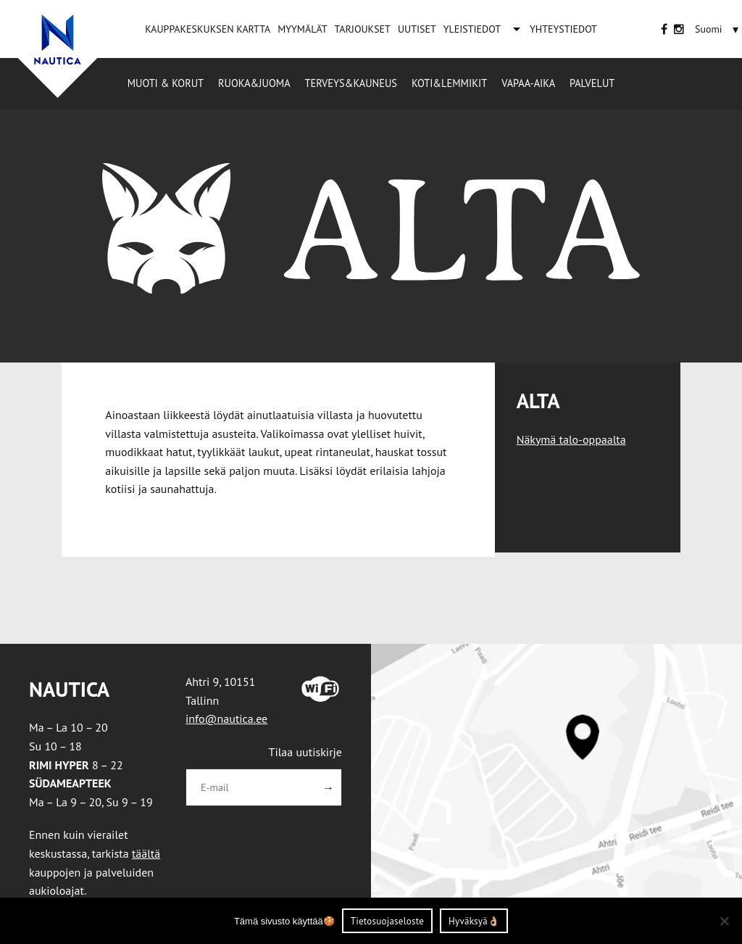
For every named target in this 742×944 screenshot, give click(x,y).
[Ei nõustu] (724, 921)
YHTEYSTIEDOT (563, 29)
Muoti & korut (166, 83)
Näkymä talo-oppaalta (571, 439)
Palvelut (592, 83)
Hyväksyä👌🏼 (474, 921)
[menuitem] (708, 29)
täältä (146, 853)
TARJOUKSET (362, 29)
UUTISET (417, 29)
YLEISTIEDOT (472, 29)
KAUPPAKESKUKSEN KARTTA (207, 29)
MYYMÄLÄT (302, 29)
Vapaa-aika (528, 83)
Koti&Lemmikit (449, 83)
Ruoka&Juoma (254, 83)
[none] (718, 29)
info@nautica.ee (226, 718)
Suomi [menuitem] (708, 29)
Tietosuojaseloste (387, 921)
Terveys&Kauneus (351, 83)
